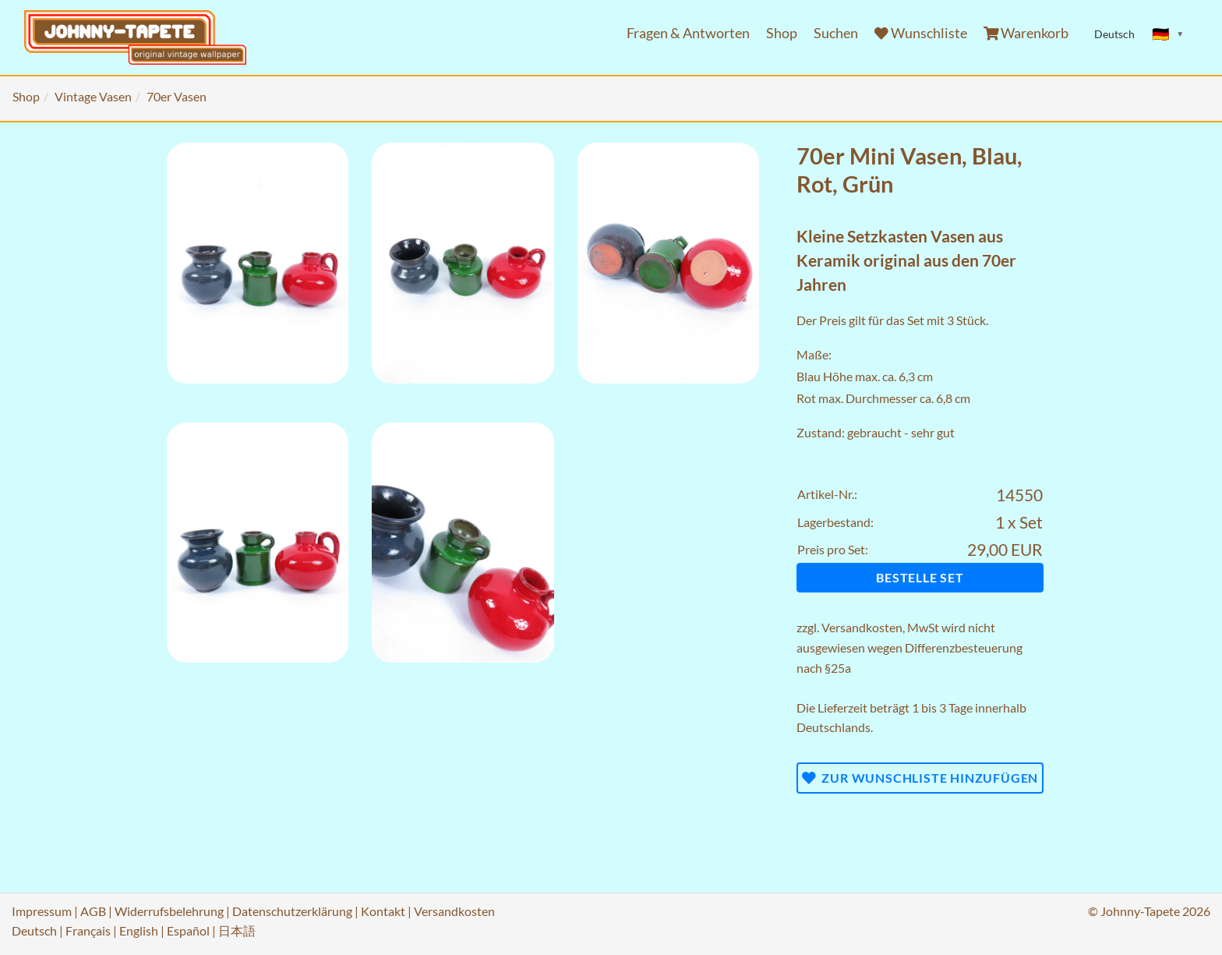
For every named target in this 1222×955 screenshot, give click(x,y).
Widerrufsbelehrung (169, 911)
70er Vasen (177, 96)
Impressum (42, 911)
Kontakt (383, 911)
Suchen (836, 33)
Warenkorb (1026, 33)
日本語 (237, 930)
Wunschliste (920, 33)
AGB (93, 911)
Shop (781, 33)
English (138, 930)
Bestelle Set (920, 577)
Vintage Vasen (93, 96)
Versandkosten (861, 627)
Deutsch (34, 930)
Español (188, 930)
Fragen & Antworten (688, 33)
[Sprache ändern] (1168, 34)
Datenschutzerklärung (292, 911)
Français (88, 930)
